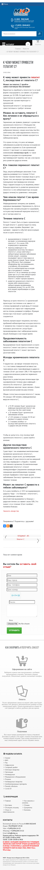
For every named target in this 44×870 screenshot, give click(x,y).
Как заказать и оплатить (28, 802)
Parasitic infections (11, 786)
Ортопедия (9, 772)
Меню (6, 4)
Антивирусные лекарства (13, 782)
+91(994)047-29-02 (15, 826)
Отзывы (27, 805)
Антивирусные (10, 774)
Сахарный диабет (11, 767)
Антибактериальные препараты (16, 784)
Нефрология (9, 765)
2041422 (22, 25)
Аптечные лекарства (12, 770)
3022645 (21, 19)
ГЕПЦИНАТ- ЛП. (23, 536)
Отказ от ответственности (8, 811)
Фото (11, 620)
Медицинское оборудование (15, 777)
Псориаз (8, 779)
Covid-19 (8, 789)
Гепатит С (20, 539)
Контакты (27, 810)
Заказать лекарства (11, 511)
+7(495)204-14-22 (14, 828)
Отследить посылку (12, 807)
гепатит (35, 77)
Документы (28, 807)
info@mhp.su (12, 833)
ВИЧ (6, 760)
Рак (6, 763)
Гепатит (7, 758)
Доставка (8, 805)
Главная (18, 49)
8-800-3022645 (30, 824)
